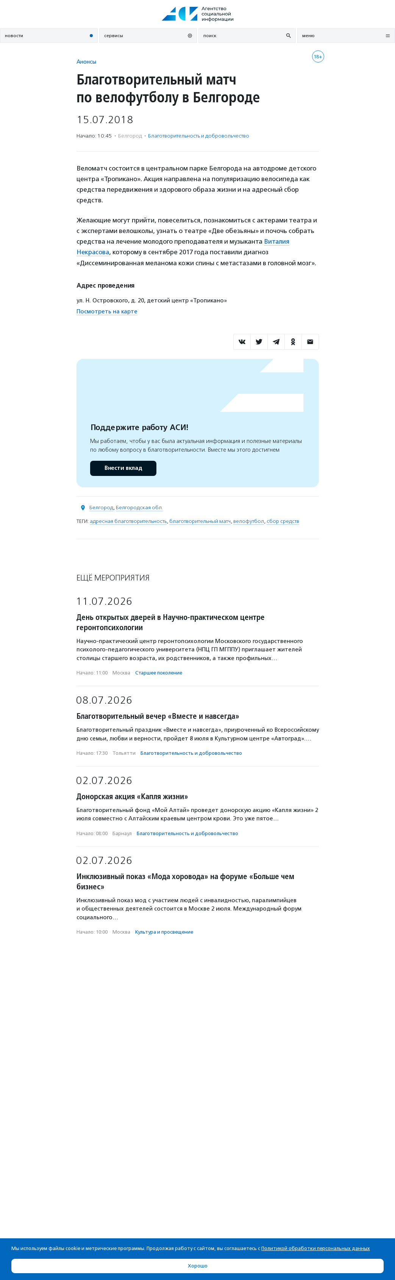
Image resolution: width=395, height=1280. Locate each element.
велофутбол (248, 521)
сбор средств (283, 521)
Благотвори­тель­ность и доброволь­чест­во (198, 136)
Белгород (101, 507)
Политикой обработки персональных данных (315, 1248)
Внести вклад (123, 467)
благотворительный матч (200, 521)
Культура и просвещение (164, 931)
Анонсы (86, 61)
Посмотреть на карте (107, 310)
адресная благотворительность (128, 521)
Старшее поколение (158, 672)
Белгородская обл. (139, 507)
